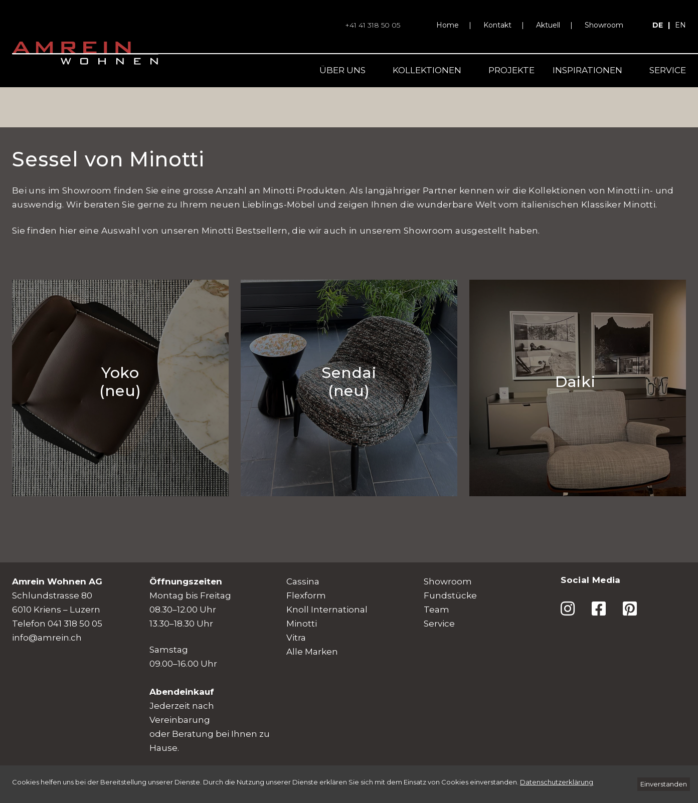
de (657, 25)
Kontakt (497, 25)
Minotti (301, 624)
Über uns (342, 70)
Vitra (296, 638)
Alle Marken (312, 652)
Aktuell (548, 25)
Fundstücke (450, 595)
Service (667, 70)
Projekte (511, 70)
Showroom (604, 25)
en (680, 25)
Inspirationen (587, 70)
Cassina (302, 581)
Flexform (306, 595)
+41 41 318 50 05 (372, 25)
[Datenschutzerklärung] (556, 782)
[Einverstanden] (663, 784)
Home (447, 25)
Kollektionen (427, 70)
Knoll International (327, 610)
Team (436, 610)
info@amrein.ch (47, 638)
